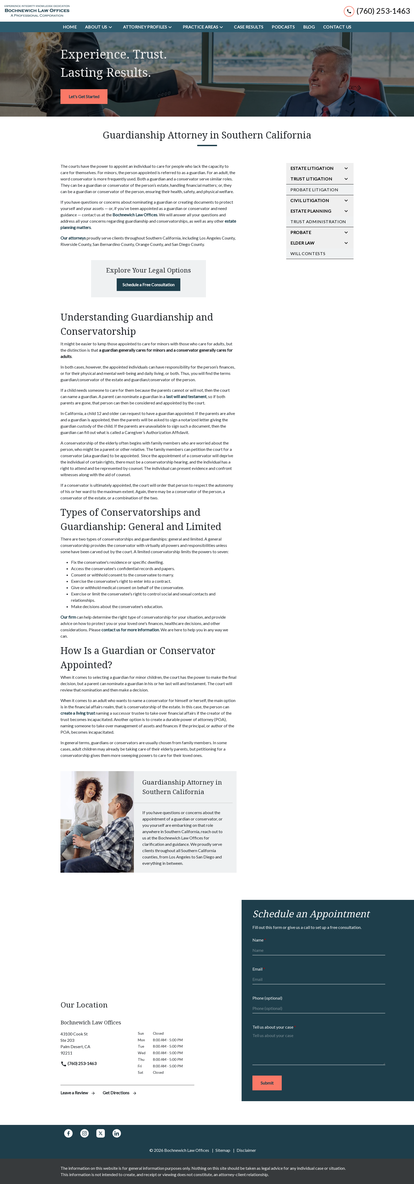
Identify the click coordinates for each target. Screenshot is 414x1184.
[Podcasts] (283, 27)
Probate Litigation (314, 189)
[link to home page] (37, 10)
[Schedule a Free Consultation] (148, 284)
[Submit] (267, 1083)
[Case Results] (248, 27)
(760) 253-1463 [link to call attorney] (78, 1063)
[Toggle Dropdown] (112, 26)
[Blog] (309, 27)
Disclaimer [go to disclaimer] (246, 1150)
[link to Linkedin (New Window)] (116, 1133)
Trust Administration (318, 221)
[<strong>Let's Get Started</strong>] (83, 96)
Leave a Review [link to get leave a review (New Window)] (78, 1092)
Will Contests (307, 253)
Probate (300, 232)
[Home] (70, 27)
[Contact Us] (337, 27)
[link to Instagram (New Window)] (84, 1133)
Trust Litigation (311, 178)
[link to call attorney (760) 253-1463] (377, 10)
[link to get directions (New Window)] (95, 1043)
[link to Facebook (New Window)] (68, 1133)
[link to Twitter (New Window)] (100, 1133)
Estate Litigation (312, 168)
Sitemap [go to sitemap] (222, 1150)
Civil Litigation (309, 200)
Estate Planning (310, 210)
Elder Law (302, 242)
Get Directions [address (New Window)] (120, 1092)
